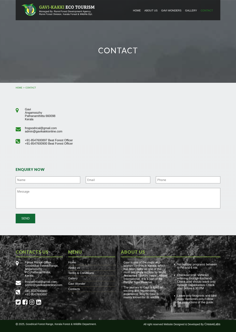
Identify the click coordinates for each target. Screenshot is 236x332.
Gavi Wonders (171, 10)
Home (137, 10)
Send (25, 218)
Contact (207, 10)
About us (150, 10)
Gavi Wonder (76, 283)
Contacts (74, 289)
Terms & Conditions (81, 273)
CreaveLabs (212, 324)
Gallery (191, 10)
